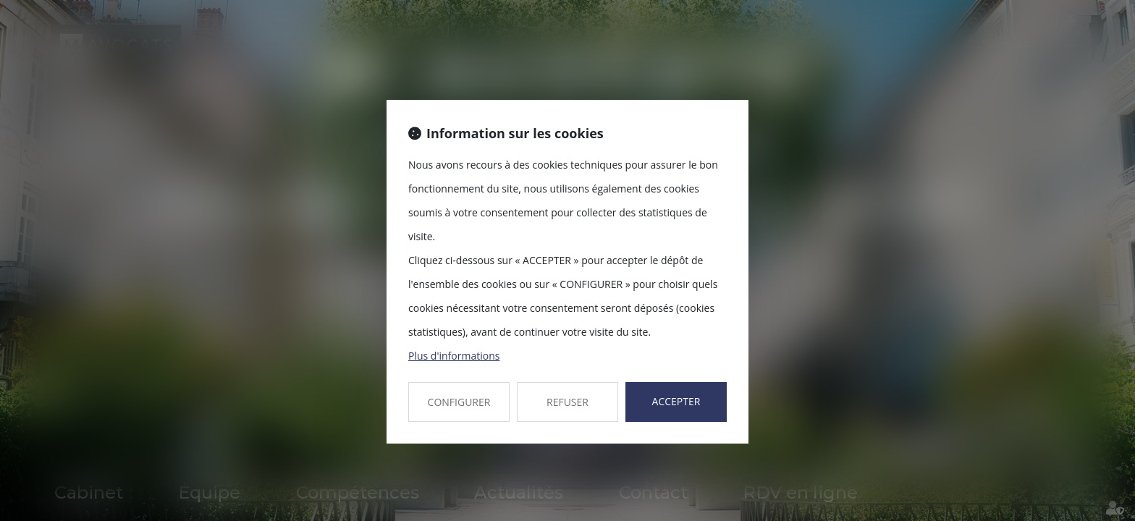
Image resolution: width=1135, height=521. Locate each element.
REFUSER (567, 402)
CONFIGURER (459, 402)
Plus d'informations (453, 356)
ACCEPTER (676, 401)
